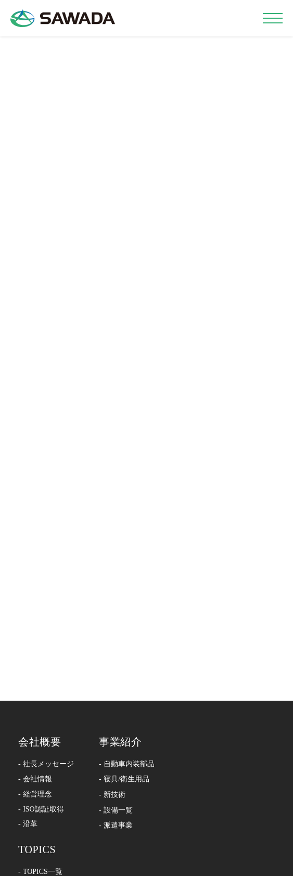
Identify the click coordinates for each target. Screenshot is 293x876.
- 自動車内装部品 (127, 764)
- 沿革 (27, 824)
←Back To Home (146, 387)
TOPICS (37, 849)
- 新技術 (112, 794)
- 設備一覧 (116, 810)
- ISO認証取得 (41, 809)
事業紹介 (120, 742)
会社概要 (39, 742)
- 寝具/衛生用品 (124, 779)
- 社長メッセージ (46, 764)
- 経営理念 (35, 794)
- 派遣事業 (116, 825)
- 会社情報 (35, 779)
